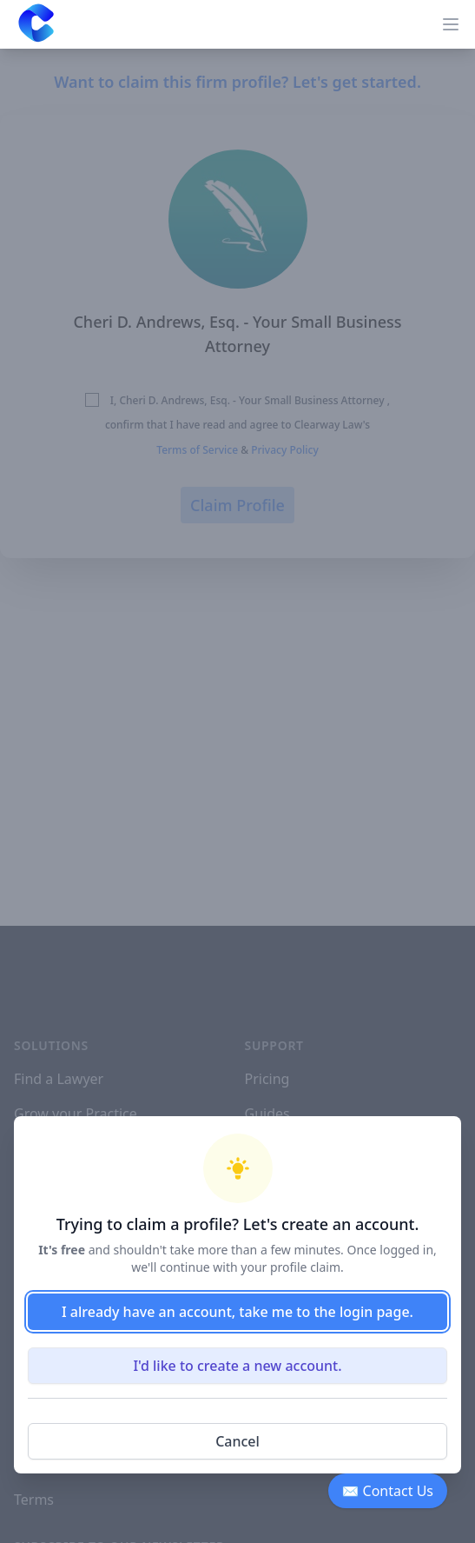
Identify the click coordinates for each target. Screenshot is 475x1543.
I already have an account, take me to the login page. (237, 1311)
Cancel (237, 1441)
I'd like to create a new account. (237, 1365)
